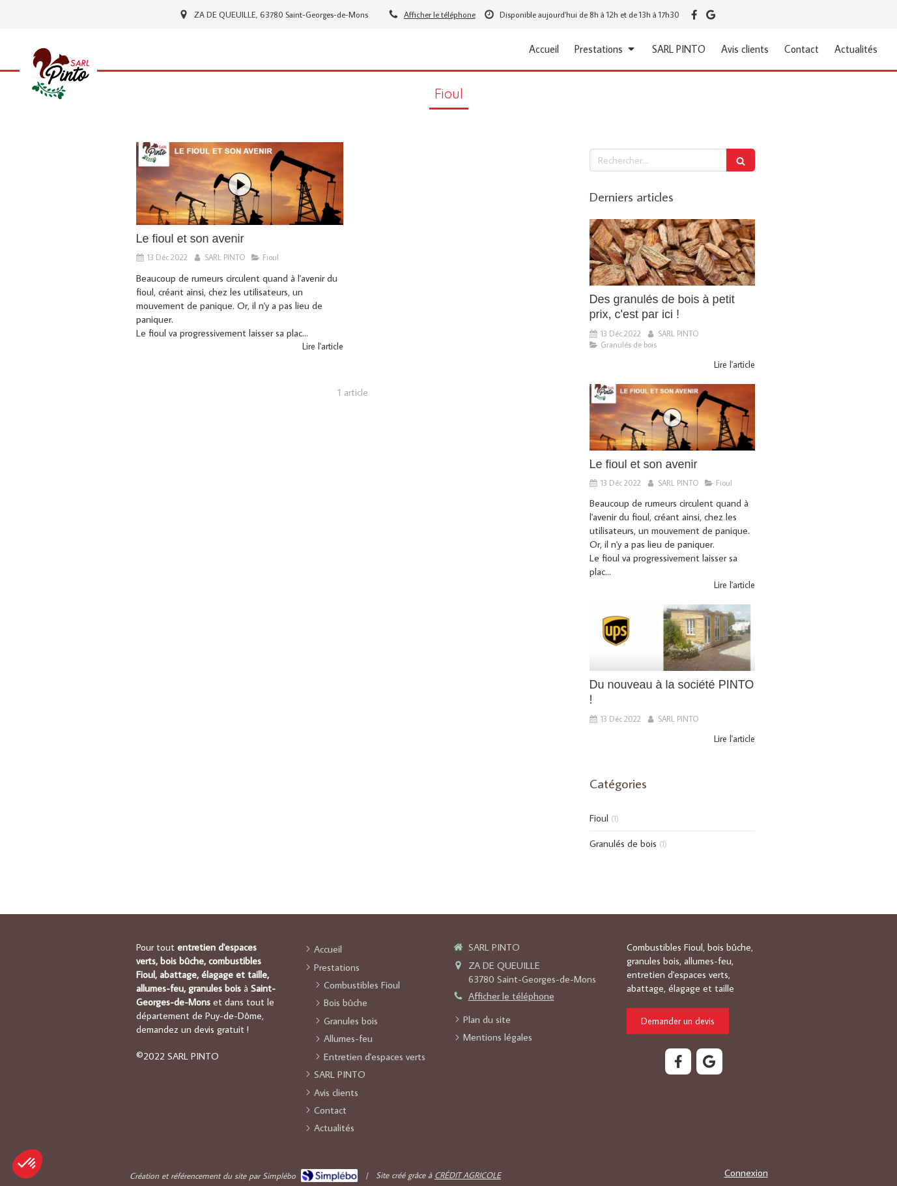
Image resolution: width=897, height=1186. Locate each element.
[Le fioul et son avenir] (239, 183)
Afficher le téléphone (440, 14)
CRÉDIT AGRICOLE (467, 1175)
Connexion (746, 1172)
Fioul (599, 818)
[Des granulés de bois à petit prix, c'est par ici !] (672, 252)
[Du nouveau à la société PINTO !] (672, 637)
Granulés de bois (623, 843)
